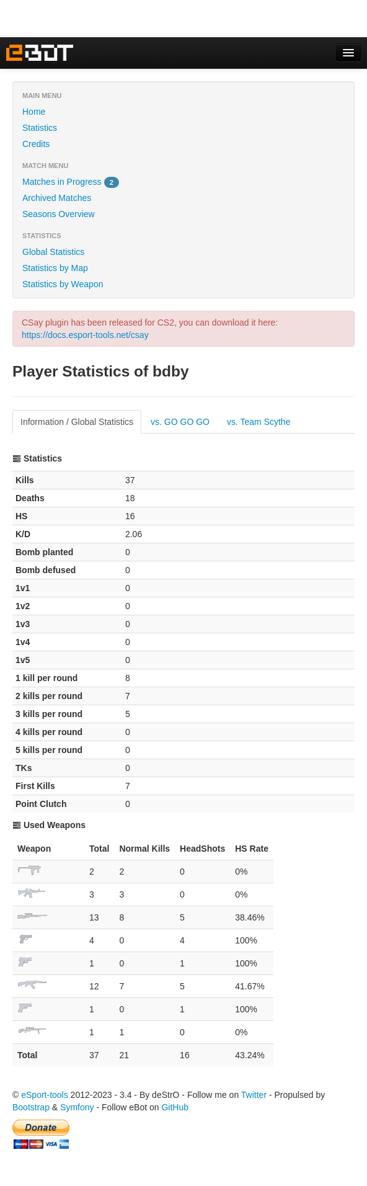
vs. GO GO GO (180, 422)
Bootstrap (31, 1107)
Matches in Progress (70, 182)
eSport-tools (44, 1095)
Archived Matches (56, 198)
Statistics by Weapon (62, 284)
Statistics (39, 128)
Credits (36, 144)
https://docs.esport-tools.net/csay (85, 335)
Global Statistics (53, 252)
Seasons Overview (58, 214)
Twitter (254, 1095)
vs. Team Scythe (258, 422)
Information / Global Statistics (76, 422)
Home (33, 112)
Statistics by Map (55, 268)
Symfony (77, 1107)
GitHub (174, 1107)
